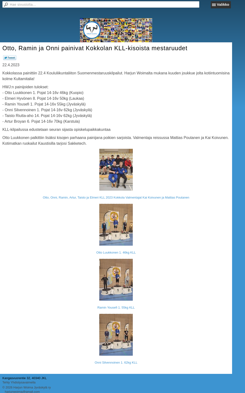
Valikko (223, 4)
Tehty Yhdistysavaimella (19, 382)
